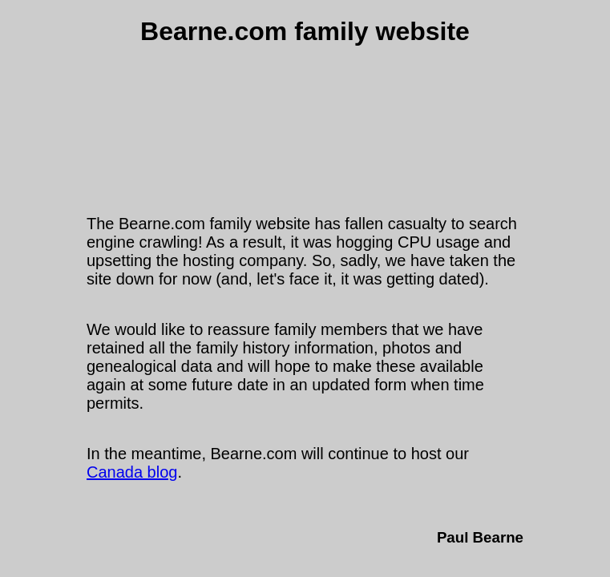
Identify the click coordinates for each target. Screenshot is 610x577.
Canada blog (132, 472)
